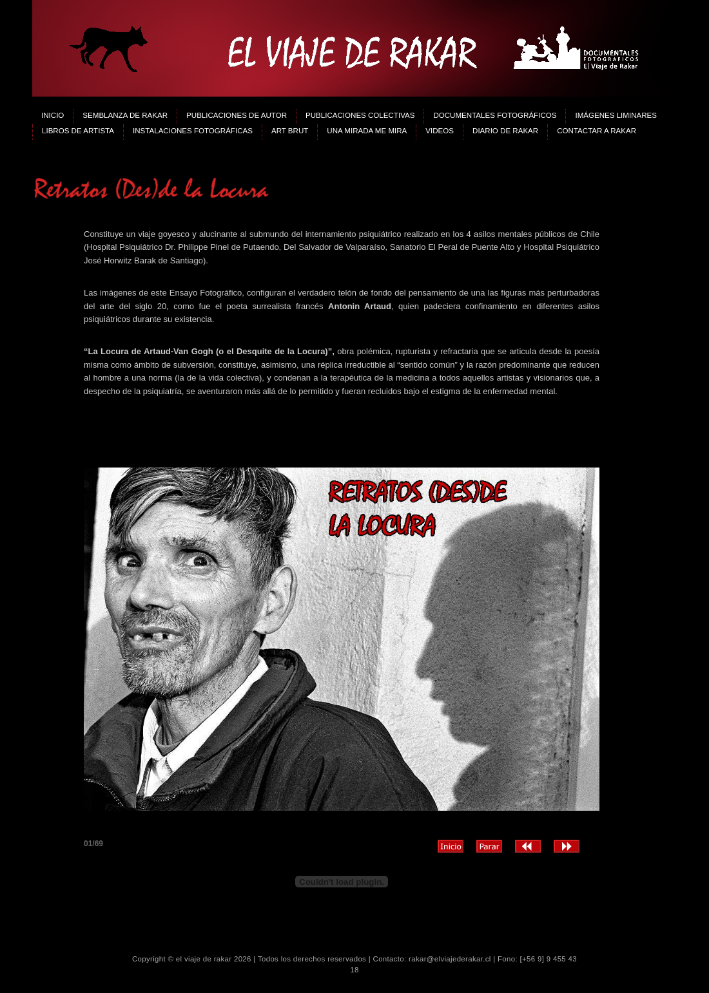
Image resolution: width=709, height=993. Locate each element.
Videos (439, 131)
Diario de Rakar (505, 131)
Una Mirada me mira (367, 131)
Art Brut (289, 131)
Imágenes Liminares (616, 115)
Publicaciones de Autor (236, 115)
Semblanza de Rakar (125, 115)
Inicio (52, 115)
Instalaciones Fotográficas (193, 131)
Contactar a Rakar (596, 131)
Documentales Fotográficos (494, 115)
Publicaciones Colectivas (360, 115)
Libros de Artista (78, 131)
